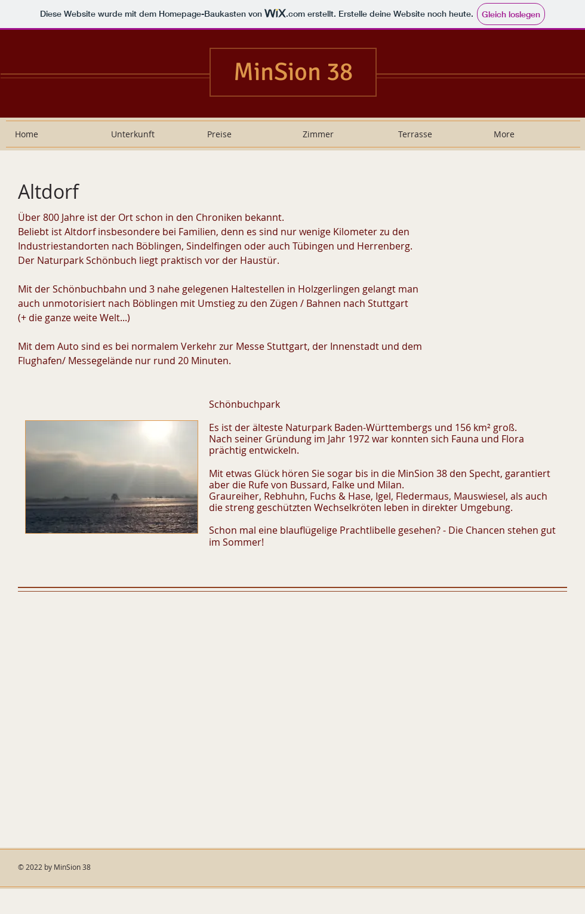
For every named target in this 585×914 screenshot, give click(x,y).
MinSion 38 (293, 72)
